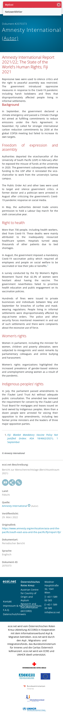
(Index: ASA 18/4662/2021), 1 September (32, 438)
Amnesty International (16, 505)
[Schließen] (58, 4)
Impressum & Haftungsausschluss (22, 605)
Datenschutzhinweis (14, 614)
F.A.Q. (6, 610)
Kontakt (7, 601)
